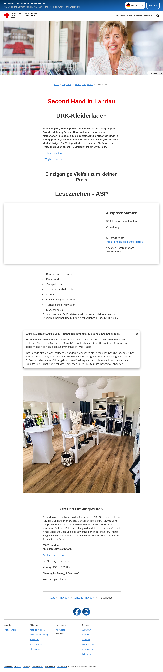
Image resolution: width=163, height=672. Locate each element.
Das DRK (148, 16)
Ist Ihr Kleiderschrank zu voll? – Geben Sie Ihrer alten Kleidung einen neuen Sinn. (73, 334)
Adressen (86, 629)
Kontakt (85, 634)
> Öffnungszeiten (52, 153)
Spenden (138, 16)
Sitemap (86, 639)
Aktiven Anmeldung (39, 634)
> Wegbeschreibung (54, 159)
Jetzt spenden (10, 629)
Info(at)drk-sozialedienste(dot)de (124, 241)
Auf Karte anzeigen (53, 555)
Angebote (120, 16)
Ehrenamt (34, 639)
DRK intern (87, 654)
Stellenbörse (36, 644)
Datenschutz (88, 644)
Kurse (129, 16)
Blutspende (35, 649)
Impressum (87, 649)
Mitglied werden (37, 629)
